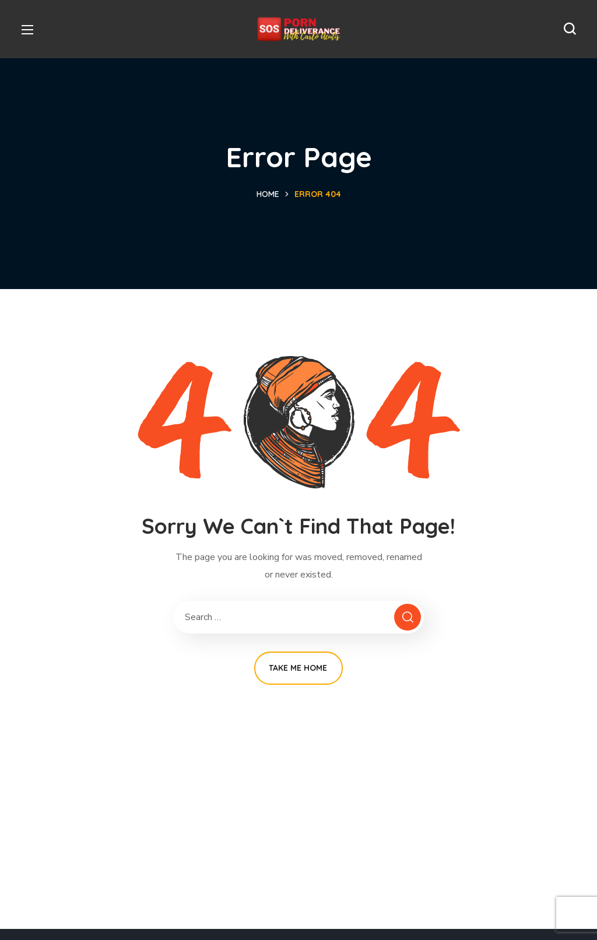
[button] (569, 29)
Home (268, 194)
